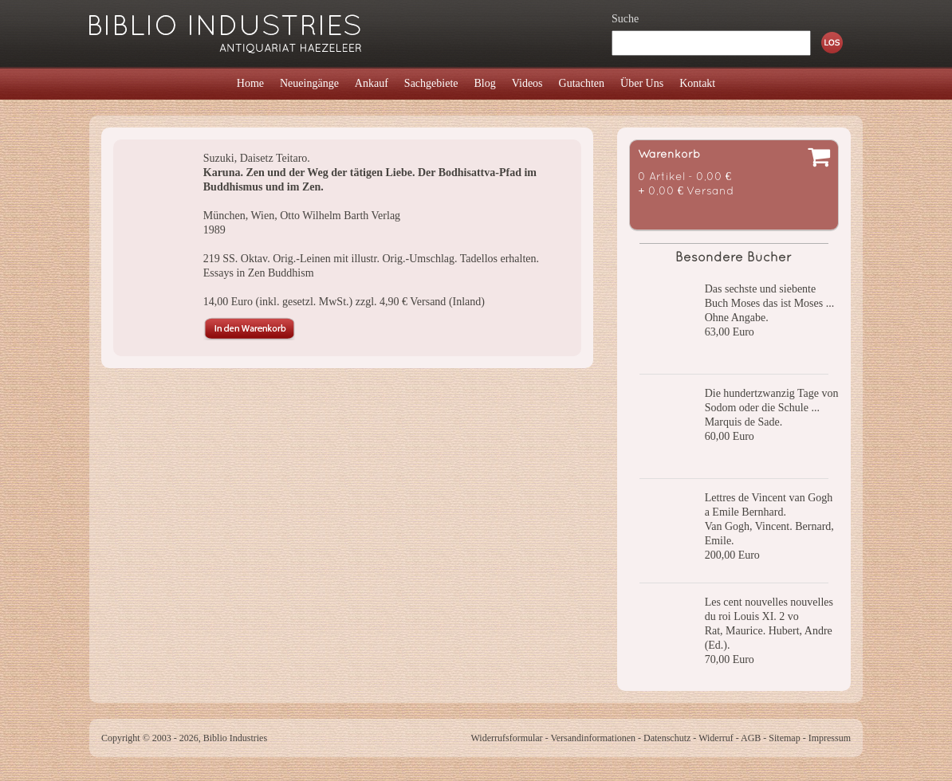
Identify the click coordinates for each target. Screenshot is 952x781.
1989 (214, 230)
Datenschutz (666, 738)
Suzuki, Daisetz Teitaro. (256, 158)
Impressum (829, 738)
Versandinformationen (592, 738)
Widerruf (716, 738)
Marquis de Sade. (744, 422)
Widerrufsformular (506, 738)
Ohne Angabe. (737, 318)
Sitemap (784, 738)
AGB (751, 738)
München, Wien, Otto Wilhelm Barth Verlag (301, 216)
